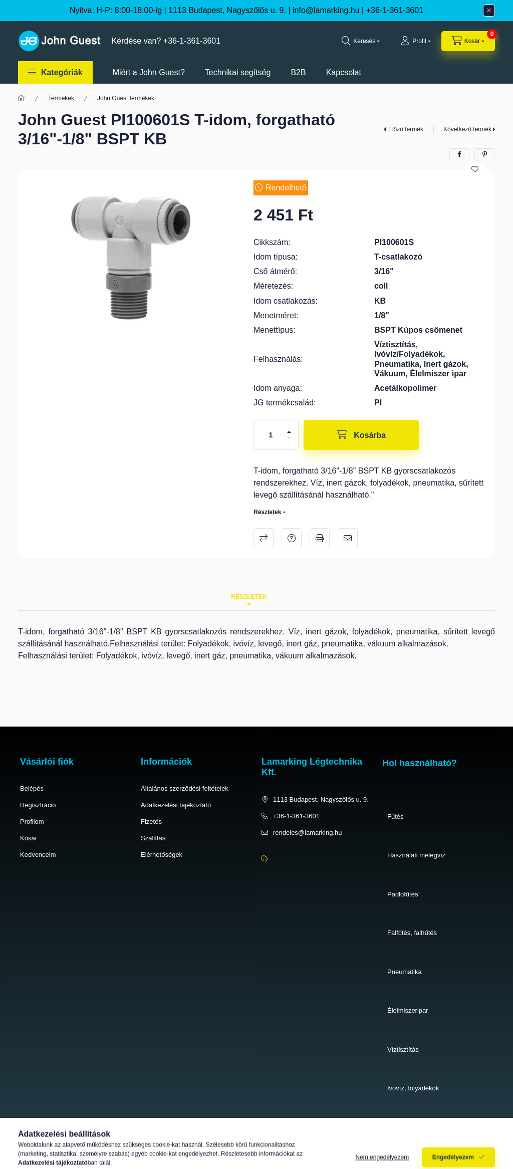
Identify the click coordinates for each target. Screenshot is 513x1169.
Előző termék (405, 129)
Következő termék (467, 129)
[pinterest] (484, 154)
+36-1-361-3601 (394, 10)
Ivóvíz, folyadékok (413, 1088)
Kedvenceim (38, 854)
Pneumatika (404, 972)
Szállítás (153, 838)
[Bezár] (489, 11)
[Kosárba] (361, 435)
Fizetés (151, 821)
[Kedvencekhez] (475, 169)
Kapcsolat (343, 72)
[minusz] (289, 438)
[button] (55, 72)
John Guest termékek (125, 98)
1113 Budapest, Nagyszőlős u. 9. (321, 799)
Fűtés (395, 816)
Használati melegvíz (416, 855)
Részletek (267, 512)
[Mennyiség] (271, 434)
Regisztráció (38, 805)
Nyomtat (320, 538)
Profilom (32, 821)
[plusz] (289, 432)
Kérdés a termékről (292, 538)
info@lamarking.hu (326, 10)
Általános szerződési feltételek (184, 788)
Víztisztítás (403, 1049)
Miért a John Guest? (149, 72)
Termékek (61, 98)
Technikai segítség (238, 72)
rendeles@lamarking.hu (307, 832)
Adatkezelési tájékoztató (176, 805)
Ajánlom (348, 538)
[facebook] (459, 154)
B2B (298, 72)
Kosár (28, 838)
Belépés (32, 788)
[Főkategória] (21, 98)
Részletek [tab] (249, 596)
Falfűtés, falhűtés (412, 933)
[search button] (360, 41)
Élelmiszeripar (407, 1010)
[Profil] (415, 41)
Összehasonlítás (263, 538)
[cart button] (468, 41)
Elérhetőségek (161, 854)
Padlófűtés (402, 894)
